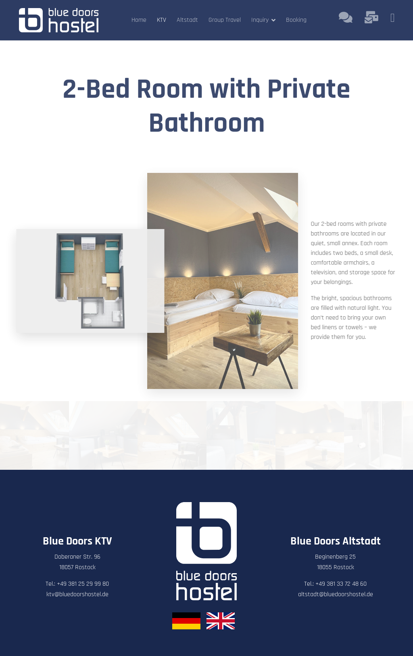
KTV (161, 20)
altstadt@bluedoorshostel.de (335, 594)
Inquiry (260, 20)
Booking (296, 20)
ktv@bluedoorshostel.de (77, 594)
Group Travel (225, 20)
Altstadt (187, 20)
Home (138, 20)
